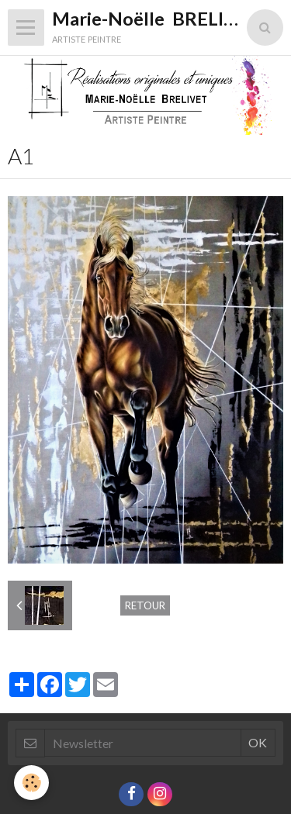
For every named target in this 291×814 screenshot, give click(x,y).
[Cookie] (31, 782)
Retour (145, 605)
